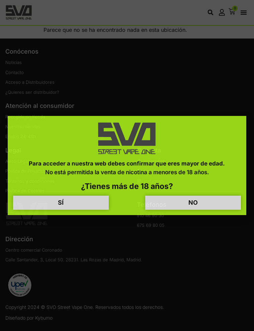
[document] (127, 165)
